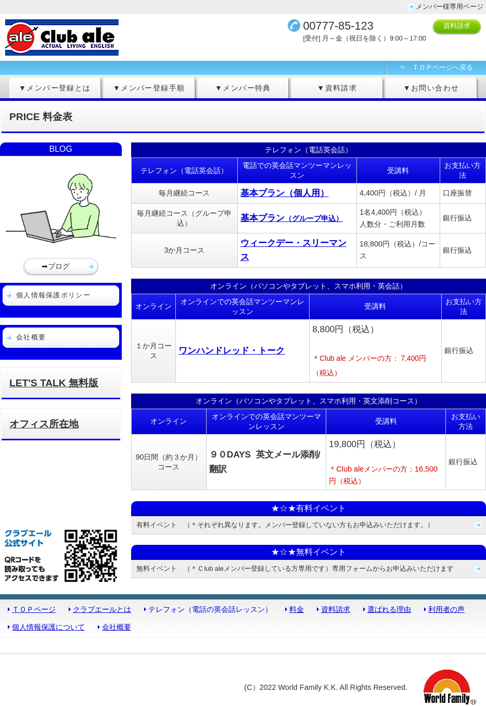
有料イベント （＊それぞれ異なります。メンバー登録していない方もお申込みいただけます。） (285, 525)
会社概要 (31, 337)
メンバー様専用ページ (449, 6)
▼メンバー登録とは (55, 88)
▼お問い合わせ (431, 88)
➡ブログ (56, 266)
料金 (296, 609)
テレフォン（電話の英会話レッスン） (210, 609)
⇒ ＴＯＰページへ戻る (436, 67)
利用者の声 (446, 609)
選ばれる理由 (389, 609)
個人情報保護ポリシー (53, 295)
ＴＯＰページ (34, 609)
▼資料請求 (337, 88)
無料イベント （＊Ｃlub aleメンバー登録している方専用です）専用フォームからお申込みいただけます (295, 568)
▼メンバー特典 (243, 88)
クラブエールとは (102, 609)
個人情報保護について (48, 627)
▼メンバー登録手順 (149, 88)
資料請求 (456, 26)
